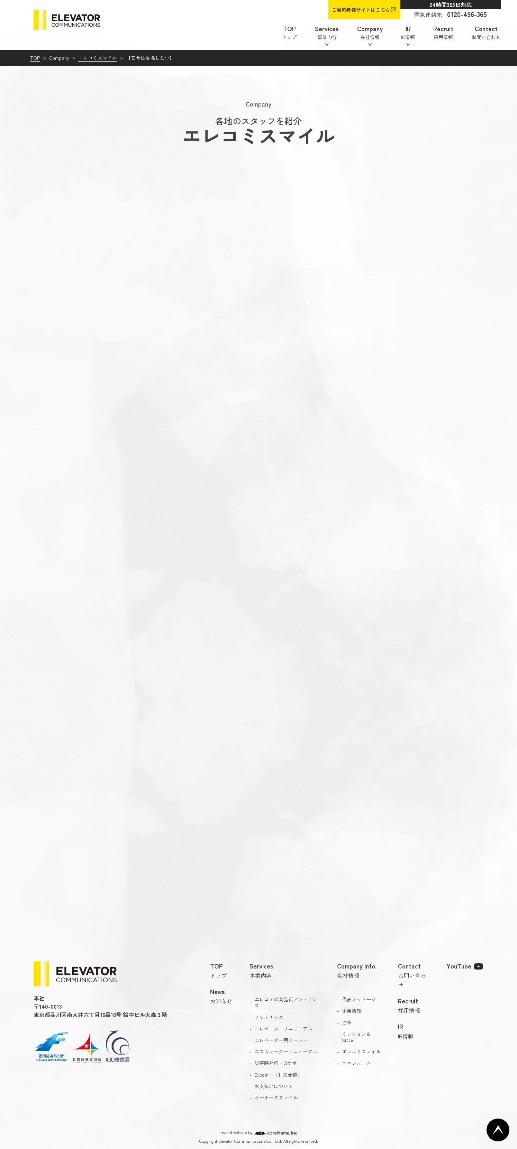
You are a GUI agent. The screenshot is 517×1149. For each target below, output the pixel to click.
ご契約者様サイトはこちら (361, 9)
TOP (35, 57)
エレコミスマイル (97, 57)
